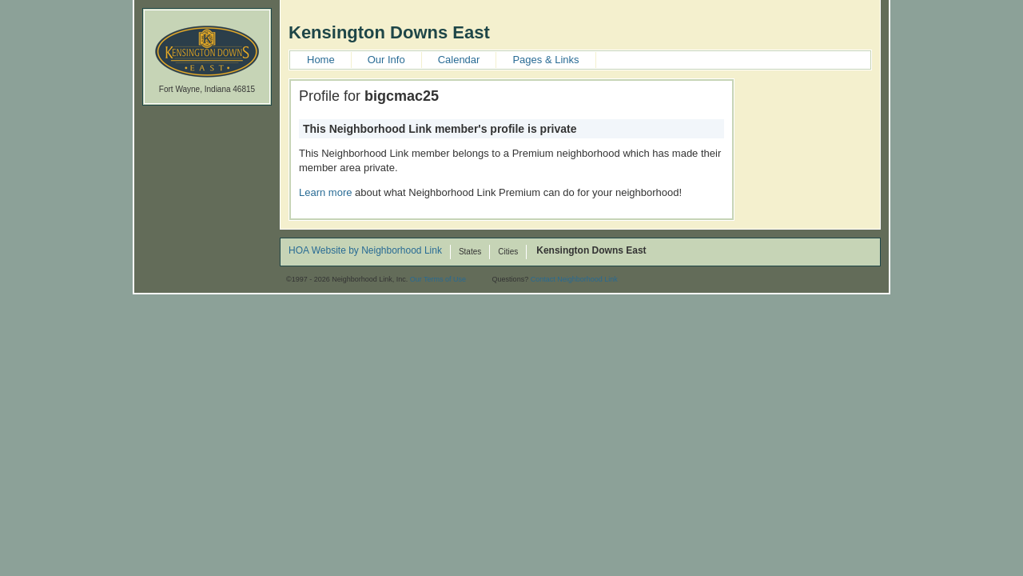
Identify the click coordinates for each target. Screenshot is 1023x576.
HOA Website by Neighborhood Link (365, 251)
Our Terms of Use (438, 279)
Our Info (386, 60)
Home (321, 60)
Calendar (459, 60)
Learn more (325, 192)
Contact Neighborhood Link (574, 279)
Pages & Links (545, 60)
